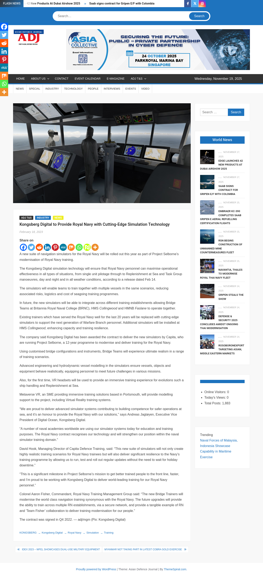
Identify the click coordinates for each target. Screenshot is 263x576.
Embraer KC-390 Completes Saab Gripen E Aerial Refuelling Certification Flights (220, 217)
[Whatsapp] (79, 247)
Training (108, 532)
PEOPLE (93, 88)
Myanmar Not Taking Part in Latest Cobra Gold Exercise (143, 549)
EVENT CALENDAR (88, 78)
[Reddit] (39, 247)
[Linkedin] (47, 247)
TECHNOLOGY (73, 88)
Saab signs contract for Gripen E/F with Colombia (121, 3)
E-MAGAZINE (116, 78)
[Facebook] (23, 247)
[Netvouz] (87, 247)
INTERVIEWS (112, 88)
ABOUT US (38, 78)
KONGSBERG (28, 532)
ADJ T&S (136, 78)
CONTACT (62, 78)
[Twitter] (31, 247)
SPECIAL (34, 88)
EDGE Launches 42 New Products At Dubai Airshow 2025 (42, 3)
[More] (95, 247)
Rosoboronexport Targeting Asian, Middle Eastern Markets (222, 349)
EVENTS (130, 88)
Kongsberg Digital (52, 532)
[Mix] (71, 247)
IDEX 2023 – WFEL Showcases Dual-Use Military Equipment (61, 549)
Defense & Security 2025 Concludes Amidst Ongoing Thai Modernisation (219, 322)
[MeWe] (63, 247)
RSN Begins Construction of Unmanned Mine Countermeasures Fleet (221, 247)
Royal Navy (74, 532)
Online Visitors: (215, 392)
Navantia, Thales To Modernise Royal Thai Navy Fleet (221, 274)
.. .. (220, 152)
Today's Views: (215, 397)
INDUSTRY (52, 88)
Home (20, 78)
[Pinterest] (55, 247)
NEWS (20, 88)
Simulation (92, 532)
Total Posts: (213, 403)
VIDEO (145, 88)
